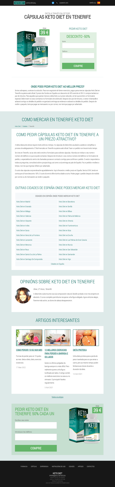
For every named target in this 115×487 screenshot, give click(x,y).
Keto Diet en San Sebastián (68, 249)
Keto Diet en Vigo (65, 259)
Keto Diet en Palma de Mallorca (69, 216)
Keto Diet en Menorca (23, 245)
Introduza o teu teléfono (23, 432)
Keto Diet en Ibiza (65, 230)
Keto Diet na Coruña (66, 235)
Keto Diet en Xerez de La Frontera (28, 235)
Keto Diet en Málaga (23, 211)
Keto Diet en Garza (22, 230)
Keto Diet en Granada (23, 206)
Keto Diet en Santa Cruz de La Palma (28, 254)
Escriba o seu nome (22, 420)
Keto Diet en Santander (67, 254)
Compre (78, 66)
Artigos (80, 466)
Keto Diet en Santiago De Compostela (29, 259)
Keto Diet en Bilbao (65, 211)
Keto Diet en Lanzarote (24, 240)
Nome (64, 41)
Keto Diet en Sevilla (65, 206)
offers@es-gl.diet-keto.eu (57, 475)
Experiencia (44, 466)
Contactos (90, 466)
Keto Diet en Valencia (23, 216)
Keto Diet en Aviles (22, 225)
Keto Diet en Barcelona (67, 201)
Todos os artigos (57, 397)
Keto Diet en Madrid (23, 201)
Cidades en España (57, 264)
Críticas (34, 466)
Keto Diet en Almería (66, 221)
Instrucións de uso (58, 466)
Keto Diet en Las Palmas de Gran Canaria (73, 240)
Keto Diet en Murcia (65, 245)
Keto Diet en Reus (22, 249)
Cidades (71, 466)
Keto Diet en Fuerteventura (68, 225)
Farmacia (24, 466)
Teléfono (64, 51)
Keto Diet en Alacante (23, 221)
